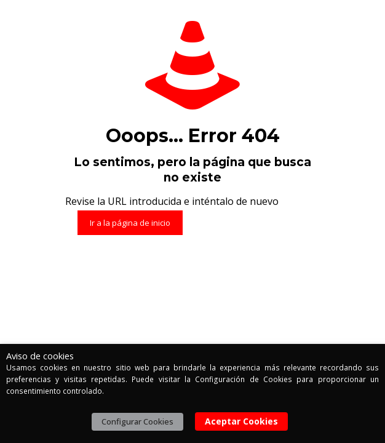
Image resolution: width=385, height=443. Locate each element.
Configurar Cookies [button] (137, 421)
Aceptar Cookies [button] (241, 421)
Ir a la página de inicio (130, 222)
